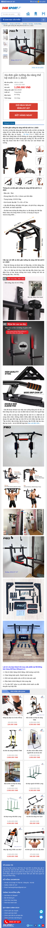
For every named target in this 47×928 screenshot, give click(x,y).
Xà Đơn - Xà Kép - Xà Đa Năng (32, 24)
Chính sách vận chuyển (11, 910)
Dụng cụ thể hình (15, 24)
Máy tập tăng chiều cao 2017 (12, 849)
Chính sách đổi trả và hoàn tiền (13, 915)
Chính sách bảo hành (10, 913)
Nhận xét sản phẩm (38, 67)
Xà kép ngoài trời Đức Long (34, 783)
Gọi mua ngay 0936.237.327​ (23, 106)
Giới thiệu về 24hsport (10, 895)
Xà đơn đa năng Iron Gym (34, 816)
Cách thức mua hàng (10, 900)
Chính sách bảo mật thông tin (13, 918)
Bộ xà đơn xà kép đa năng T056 (34, 719)
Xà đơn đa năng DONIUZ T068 (12, 750)
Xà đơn (26, 134)
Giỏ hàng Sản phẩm (38, 1)
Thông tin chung (9, 123)
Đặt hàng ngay (23, 115)
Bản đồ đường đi (9, 898)
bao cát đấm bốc (33, 423)
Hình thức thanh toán (10, 902)
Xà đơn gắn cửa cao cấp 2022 (34, 849)
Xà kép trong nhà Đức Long (12, 816)
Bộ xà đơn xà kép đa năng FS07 (12, 785)
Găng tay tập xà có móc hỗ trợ (12, 717)
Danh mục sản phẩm (11, 19)
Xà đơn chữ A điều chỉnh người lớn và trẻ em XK (34, 752)
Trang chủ (4, 24)
